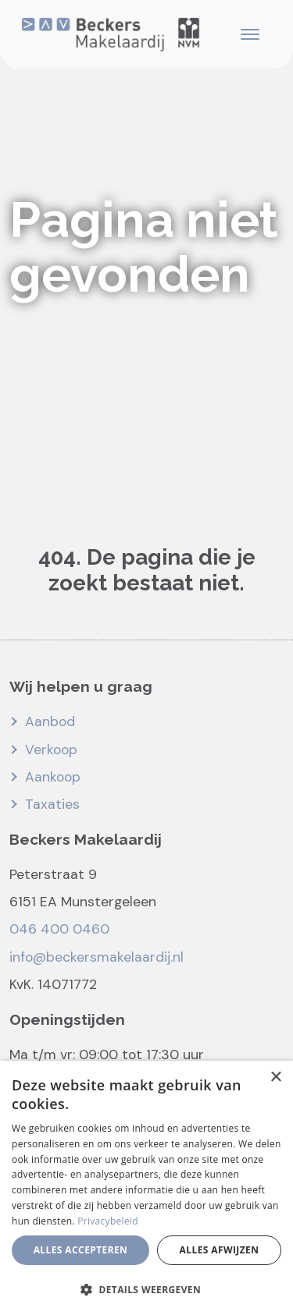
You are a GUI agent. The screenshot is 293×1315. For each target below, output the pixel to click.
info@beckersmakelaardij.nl (96, 957)
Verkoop (51, 749)
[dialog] (146, 1188)
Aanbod (50, 721)
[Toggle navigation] (249, 34)
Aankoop (52, 776)
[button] (146, 1289)
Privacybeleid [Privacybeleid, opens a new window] (107, 1221)
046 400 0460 (59, 929)
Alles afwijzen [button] (219, 1250)
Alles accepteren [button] (81, 1250)
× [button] (275, 1077)
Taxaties (52, 804)
